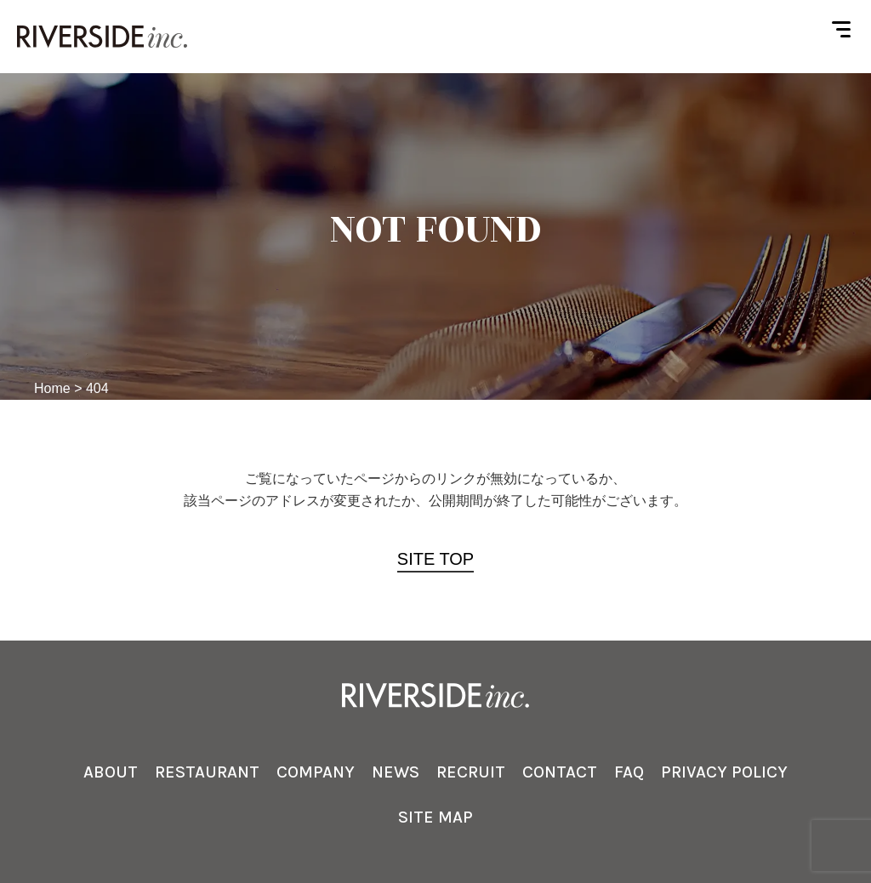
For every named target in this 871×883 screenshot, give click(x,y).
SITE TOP (435, 559)
